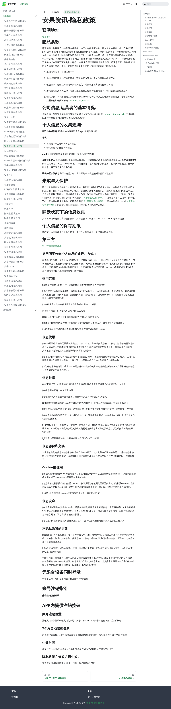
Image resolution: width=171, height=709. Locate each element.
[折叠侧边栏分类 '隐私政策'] (36, 16)
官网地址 (146, 13)
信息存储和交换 (151, 36)
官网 (14, 696)
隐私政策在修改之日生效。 (155, 71)
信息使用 (148, 28)
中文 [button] (126, 4)
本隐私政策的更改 (152, 47)
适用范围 (148, 24)
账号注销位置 (150, 59)
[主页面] (44, 12)
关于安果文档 (94, 696)
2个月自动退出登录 (152, 63)
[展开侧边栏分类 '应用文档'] (36, 310)
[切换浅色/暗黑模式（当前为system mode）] (136, 4)
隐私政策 (24, 4)
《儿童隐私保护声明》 (93, 197)
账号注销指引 (148, 51)
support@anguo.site (115, 114)
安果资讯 (46, 37)
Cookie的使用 (150, 40)
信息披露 (148, 32)
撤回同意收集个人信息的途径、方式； (155, 19)
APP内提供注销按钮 (150, 55)
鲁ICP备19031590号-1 (97, 703)
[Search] (155, 4)
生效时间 (148, 67)
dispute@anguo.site (79, 100)
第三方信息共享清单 (51, 245)
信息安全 (148, 44)
